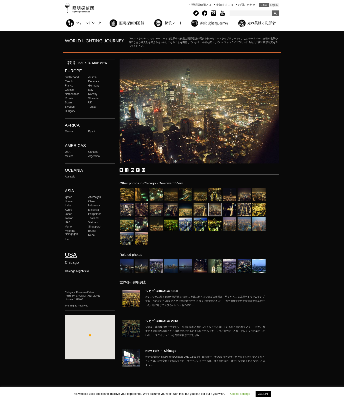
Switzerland (72, 77)
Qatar (68, 197)
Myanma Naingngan (71, 232)
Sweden (70, 106)
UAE (67, 222)
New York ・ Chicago (160, 351)
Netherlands (72, 94)
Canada (93, 151)
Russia (69, 98)
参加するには (224, 4)
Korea (68, 209)
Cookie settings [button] (240, 393)
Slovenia (93, 98)
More (205, 301)
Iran (67, 239)
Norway (92, 94)
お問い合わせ (246, 4)
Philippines (94, 214)
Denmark (93, 81)
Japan (68, 214)
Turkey (92, 106)
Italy (90, 89)
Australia (70, 176)
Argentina (94, 156)
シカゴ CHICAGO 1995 (161, 291)
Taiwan (69, 218)
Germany (93, 85)
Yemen (69, 226)
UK (90, 102)
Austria (92, 77)
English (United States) (274, 5)
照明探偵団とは (201, 4)
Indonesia (94, 205)
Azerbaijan (94, 197)
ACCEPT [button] (263, 394)
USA (67, 151)
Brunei (92, 230)
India (68, 205)
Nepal (91, 235)
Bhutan (69, 201)
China (91, 201)
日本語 (264, 5)
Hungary (70, 111)
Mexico (69, 156)
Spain (68, 102)
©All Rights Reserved (76, 305)
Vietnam (93, 222)
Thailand (93, 218)
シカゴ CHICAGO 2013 (161, 321)
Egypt (91, 131)
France (69, 85)
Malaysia (93, 209)
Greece (69, 89)
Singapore (94, 226)
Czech (68, 81)
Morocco (70, 131)
